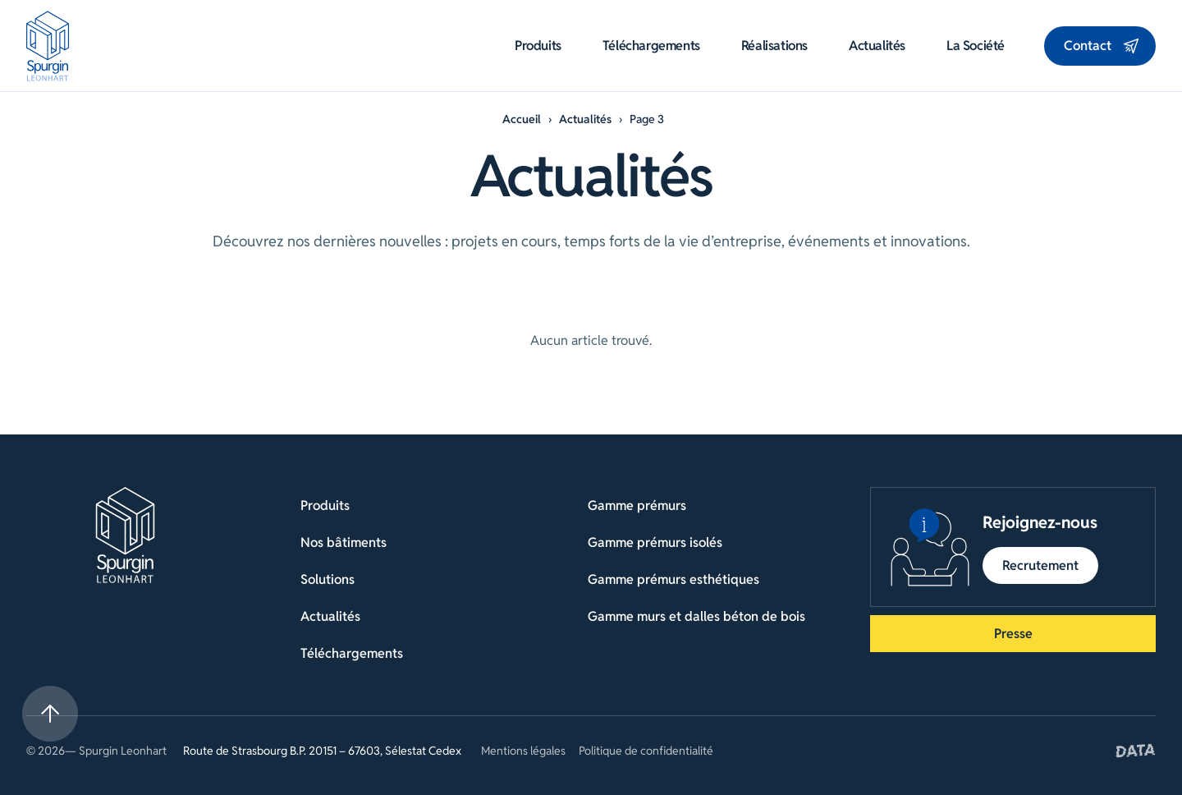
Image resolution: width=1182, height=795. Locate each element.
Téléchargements (651, 46)
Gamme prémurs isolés (655, 542)
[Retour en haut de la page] (50, 714)
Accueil (521, 119)
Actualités (877, 46)
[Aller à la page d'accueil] (48, 46)
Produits (538, 46)
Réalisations (774, 46)
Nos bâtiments (343, 542)
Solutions (327, 579)
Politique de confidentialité (646, 750)
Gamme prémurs (637, 505)
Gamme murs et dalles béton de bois (696, 616)
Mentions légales (523, 750)
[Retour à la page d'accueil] (125, 535)
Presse (1013, 633)
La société (975, 46)
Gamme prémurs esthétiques (673, 579)
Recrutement (1040, 565)
